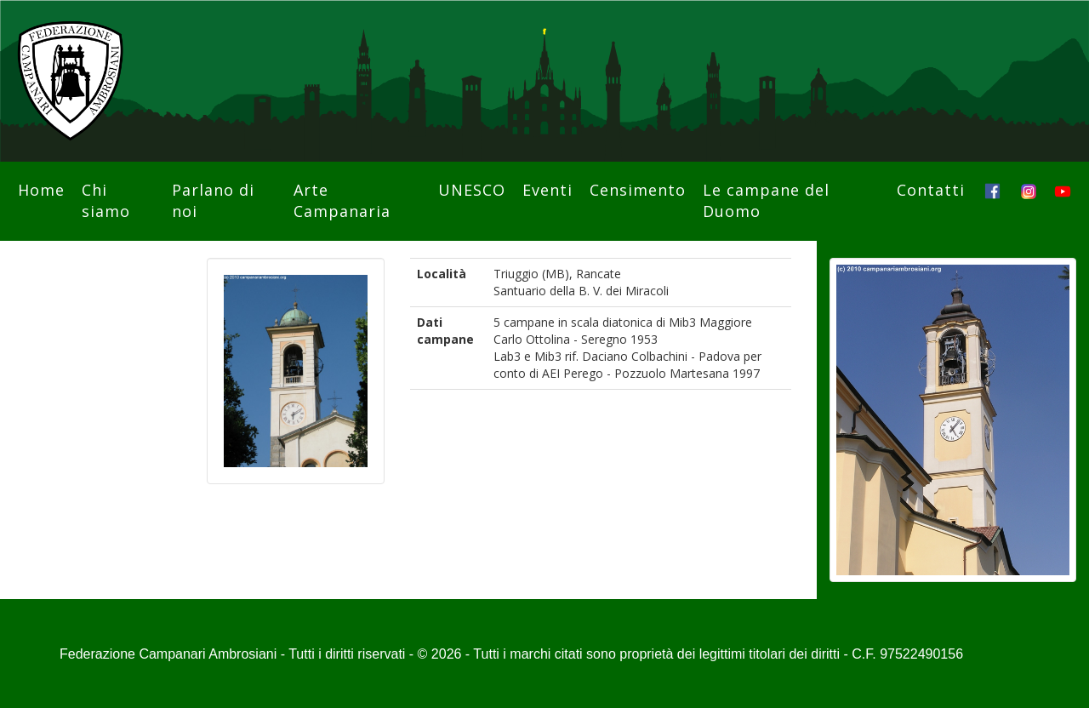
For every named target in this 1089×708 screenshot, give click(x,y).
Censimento (638, 190)
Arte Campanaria (342, 201)
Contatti (931, 190)
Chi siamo (106, 201)
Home (41, 190)
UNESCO (471, 190)
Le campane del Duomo (766, 201)
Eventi (547, 190)
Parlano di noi (213, 201)
